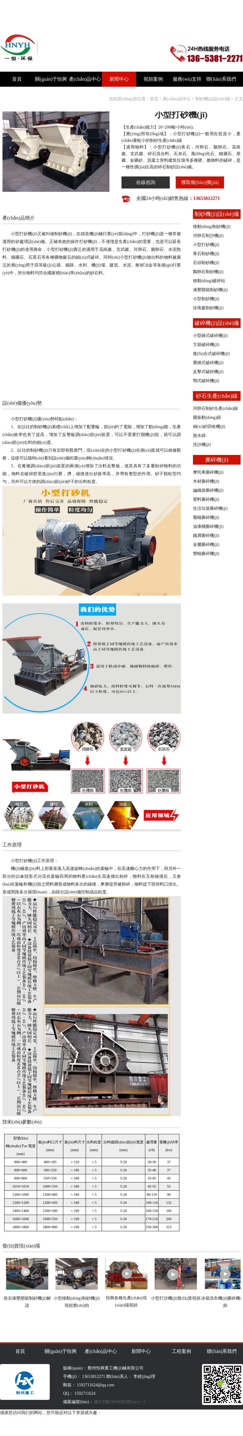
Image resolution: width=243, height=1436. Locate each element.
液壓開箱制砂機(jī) (210, 290)
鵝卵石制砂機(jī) (208, 271)
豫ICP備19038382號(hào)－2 (119, 1402)
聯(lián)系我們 (221, 79)
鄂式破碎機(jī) (206, 380)
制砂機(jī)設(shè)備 (212, 99)
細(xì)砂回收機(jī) (209, 426)
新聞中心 (119, 79)
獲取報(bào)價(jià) (200, 182)
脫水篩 (199, 435)
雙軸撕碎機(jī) (206, 553)
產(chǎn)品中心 (85, 79)
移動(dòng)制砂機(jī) (211, 226)
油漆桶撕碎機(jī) (208, 526)
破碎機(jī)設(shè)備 (216, 323)
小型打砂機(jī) (206, 244)
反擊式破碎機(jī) (208, 371)
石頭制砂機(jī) (206, 262)
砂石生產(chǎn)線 (217, 396)
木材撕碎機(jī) (206, 481)
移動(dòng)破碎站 (209, 281)
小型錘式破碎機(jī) (210, 335)
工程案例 (181, 1351)
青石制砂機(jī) (206, 253)
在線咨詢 (145, 182)
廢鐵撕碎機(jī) (206, 517)
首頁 (17, 79)
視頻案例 (153, 79)
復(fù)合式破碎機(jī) (211, 353)
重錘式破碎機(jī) (208, 362)
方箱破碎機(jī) (206, 344)
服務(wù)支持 (187, 79)
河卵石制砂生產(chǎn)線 (215, 408)
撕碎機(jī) (216, 460)
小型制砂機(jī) (206, 299)
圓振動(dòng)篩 (207, 417)
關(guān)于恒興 (51, 79)
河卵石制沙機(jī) (208, 235)
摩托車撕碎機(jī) (208, 472)
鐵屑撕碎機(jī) (206, 535)
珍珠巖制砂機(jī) (208, 308)
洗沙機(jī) (202, 444)
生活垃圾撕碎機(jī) (210, 508)
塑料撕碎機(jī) (206, 499)
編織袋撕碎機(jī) (208, 490)
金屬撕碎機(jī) (206, 544)
